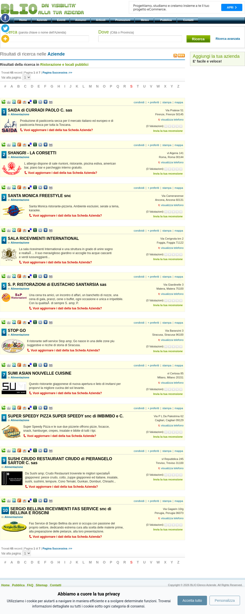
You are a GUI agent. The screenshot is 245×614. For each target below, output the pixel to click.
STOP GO (17, 330)
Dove (116, 32)
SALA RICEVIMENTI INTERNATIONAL (43, 238)
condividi (139, 102)
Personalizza (225, 600)
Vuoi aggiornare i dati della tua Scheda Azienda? (58, 130)
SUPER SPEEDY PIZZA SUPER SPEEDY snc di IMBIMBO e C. (66, 416)
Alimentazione (20, 114)
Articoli (101, 20)
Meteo (145, 20)
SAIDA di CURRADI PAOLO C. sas (40, 110)
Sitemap (42, 585)
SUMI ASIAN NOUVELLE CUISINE (40, 373)
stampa (166, 102)
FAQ (30, 585)
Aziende (42, 20)
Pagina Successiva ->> (57, 72)
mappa (178, 102)
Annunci (81, 20)
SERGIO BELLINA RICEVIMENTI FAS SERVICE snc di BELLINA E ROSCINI (60, 511)
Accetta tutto (192, 600)
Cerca (35, 32)
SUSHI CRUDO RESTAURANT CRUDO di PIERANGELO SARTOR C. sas (60, 461)
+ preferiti (153, 102)
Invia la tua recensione (168, 130)
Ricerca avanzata (228, 39)
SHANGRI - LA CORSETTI (32, 153)
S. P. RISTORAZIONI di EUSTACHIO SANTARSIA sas (57, 284)
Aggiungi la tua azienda (216, 56)
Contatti (188, 20)
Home (23, 20)
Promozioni (123, 20)
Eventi (61, 20)
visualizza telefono (172, 119)
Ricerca (198, 39)
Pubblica (166, 20)
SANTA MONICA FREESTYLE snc (39, 196)
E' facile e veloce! (207, 61)
